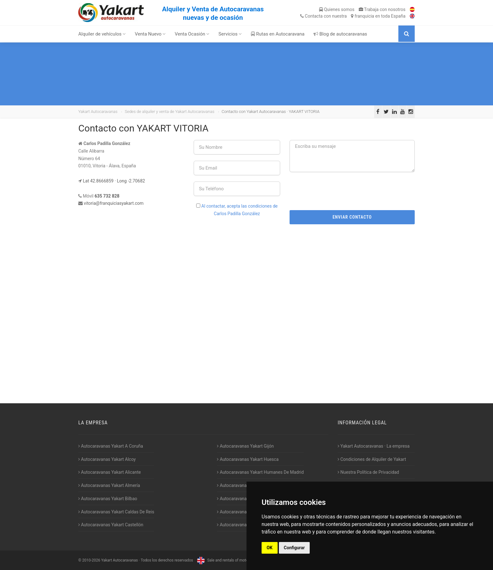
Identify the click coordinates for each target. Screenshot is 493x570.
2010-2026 (91, 560)
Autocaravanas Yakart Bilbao (107, 498)
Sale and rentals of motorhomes (228, 560)
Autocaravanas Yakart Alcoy (107, 459)
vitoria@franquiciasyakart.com (113, 203)
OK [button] (270, 547)
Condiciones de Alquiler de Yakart (372, 459)
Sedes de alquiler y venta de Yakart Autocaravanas (169, 111)
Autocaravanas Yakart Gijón (245, 446)
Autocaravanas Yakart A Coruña (110, 446)
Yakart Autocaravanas (98, 111)
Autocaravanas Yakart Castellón (110, 524)
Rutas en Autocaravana (278, 34)
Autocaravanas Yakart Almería (109, 485)
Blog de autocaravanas (340, 34)
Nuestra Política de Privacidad (368, 472)
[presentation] (352, 190)
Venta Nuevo (150, 34)
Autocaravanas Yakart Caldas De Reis (116, 511)
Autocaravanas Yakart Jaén (245, 485)
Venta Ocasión (192, 34)
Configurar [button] (294, 547)
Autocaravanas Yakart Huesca (248, 459)
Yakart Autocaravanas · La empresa (374, 446)
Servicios (230, 34)
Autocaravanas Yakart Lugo (245, 498)
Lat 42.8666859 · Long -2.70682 (114, 180)
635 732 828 (107, 195)
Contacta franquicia (352, 16)
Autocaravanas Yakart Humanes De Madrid (260, 472)
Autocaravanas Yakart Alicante (109, 472)
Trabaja (382, 9)
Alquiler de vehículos (102, 34)
